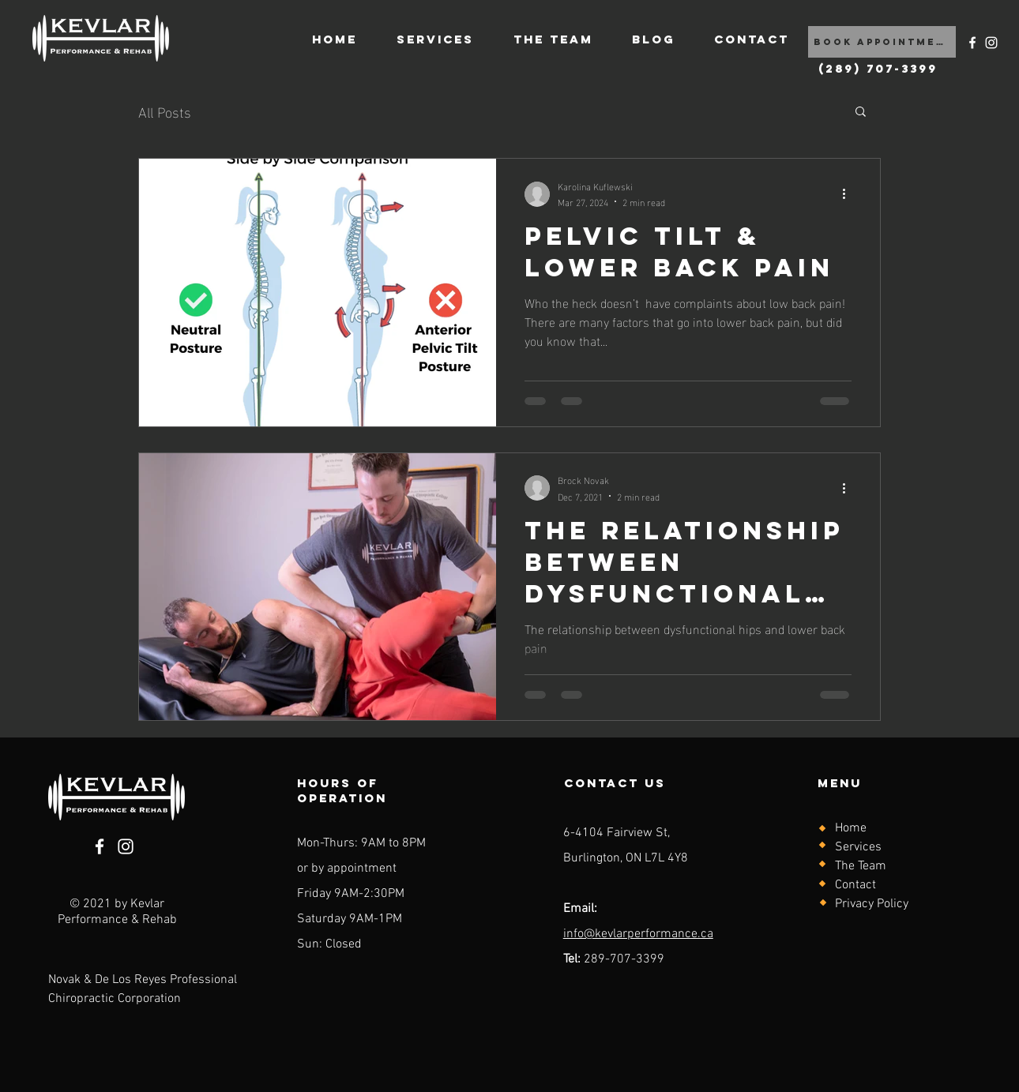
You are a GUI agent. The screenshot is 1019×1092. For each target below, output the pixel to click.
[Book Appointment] (882, 42)
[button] (860, 112)
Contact (855, 885)
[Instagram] (991, 43)
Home (851, 828)
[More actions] (849, 194)
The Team (860, 866)
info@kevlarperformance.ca (638, 934)
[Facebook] (972, 43)
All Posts (164, 111)
